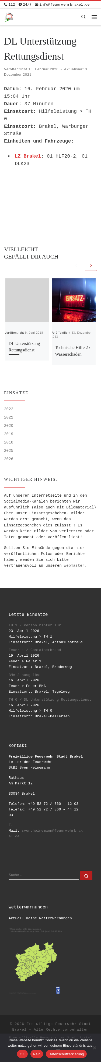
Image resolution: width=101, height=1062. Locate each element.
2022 (8, 409)
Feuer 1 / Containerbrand (35, 650)
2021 (8, 417)
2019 (8, 434)
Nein (37, 1054)
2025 (8, 451)
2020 (8, 426)
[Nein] (94, 1047)
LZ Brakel (28, 156)
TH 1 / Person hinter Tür (35, 625)
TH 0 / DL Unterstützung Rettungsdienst (50, 700)
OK (22, 1054)
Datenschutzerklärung (66, 1054)
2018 (8, 442)
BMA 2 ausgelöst (25, 675)
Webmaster (74, 565)
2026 (8, 459)
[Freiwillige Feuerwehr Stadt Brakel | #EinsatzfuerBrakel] (8, 16)
